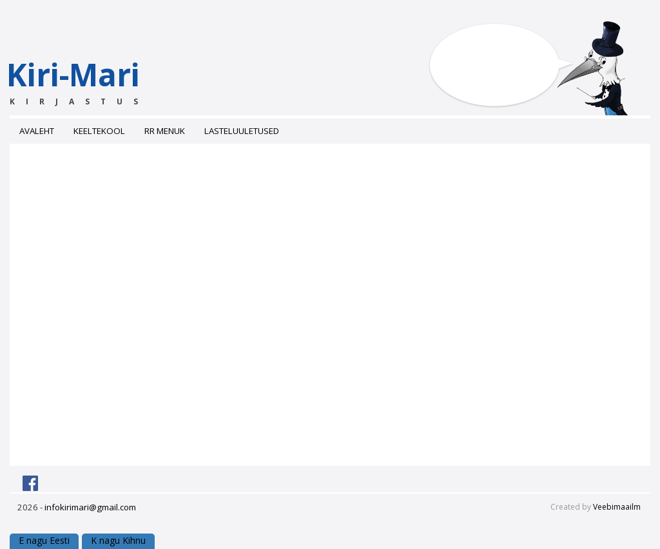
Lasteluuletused (241, 131)
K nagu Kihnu (118, 540)
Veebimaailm (617, 506)
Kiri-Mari (98, 80)
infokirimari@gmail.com (90, 507)
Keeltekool (99, 131)
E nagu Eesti (44, 540)
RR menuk (164, 131)
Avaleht (36, 131)
